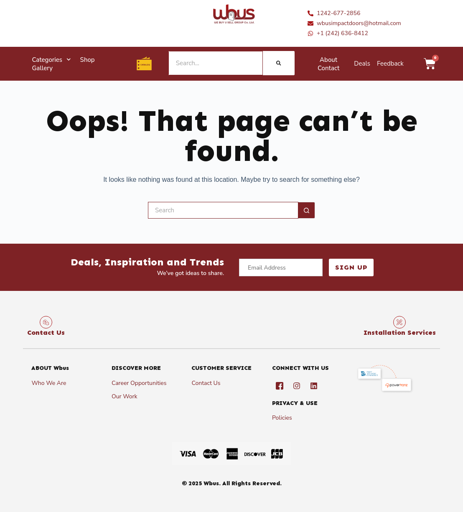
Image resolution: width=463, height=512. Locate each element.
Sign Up (349, 267)
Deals (362, 63)
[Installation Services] (399, 322)
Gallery (42, 68)
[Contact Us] (46, 322)
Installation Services (400, 332)
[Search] (278, 63)
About (328, 60)
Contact (328, 68)
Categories (51, 60)
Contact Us (46, 332)
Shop (87, 60)
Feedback (390, 63)
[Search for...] (223, 210)
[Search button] (306, 210)
